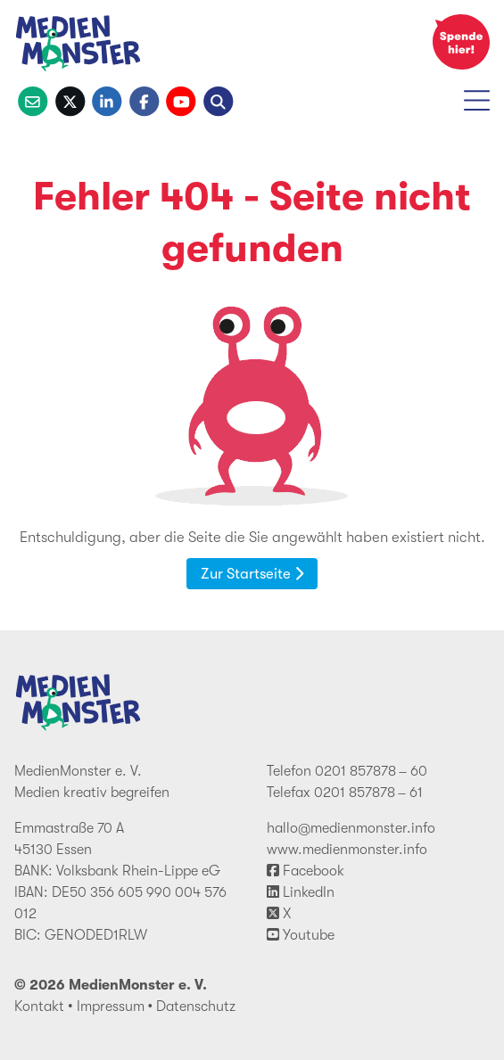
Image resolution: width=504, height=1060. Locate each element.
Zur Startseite (252, 573)
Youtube (301, 935)
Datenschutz (195, 1006)
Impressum (111, 1006)
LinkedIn (301, 892)
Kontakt (39, 1006)
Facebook (305, 871)
